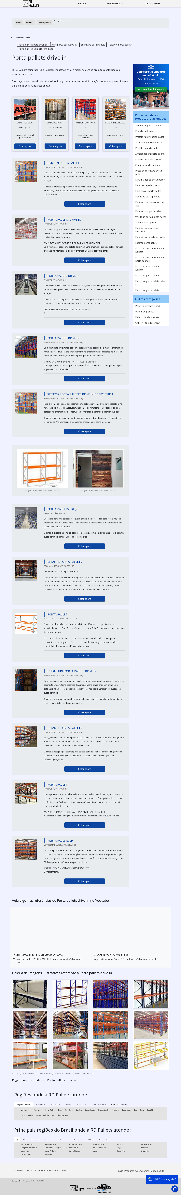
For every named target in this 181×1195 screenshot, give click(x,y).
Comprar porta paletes (147, 165)
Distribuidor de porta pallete (150, 179)
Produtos (114, 3)
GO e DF (90, 1139)
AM (100, 1139)
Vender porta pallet (145, 222)
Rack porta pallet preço (147, 185)
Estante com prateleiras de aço (149, 204)
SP (39, 1139)
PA (107, 1139)
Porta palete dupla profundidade (36, 48)
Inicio (82, 3)
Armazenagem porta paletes (150, 153)
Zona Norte (40, 1104)
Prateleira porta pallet (147, 148)
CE (81, 1139)
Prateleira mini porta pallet (149, 136)
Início (120, 1170)
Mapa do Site (157, 1170)
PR (46, 1139)
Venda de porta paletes (147, 196)
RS (60, 1139)
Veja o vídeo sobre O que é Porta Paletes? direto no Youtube (126, 959)
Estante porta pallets (120, 44)
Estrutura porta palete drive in (150, 283)
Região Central (23, 1104)
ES (32, 1139)
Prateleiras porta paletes (148, 159)
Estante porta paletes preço (150, 237)
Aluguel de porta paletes (148, 125)
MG (24, 1139)
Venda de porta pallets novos (150, 216)
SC (53, 1139)
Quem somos (152, 3)
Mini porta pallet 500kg (64, 44)
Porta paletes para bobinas (33, 44)
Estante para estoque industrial (146, 230)
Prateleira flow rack (145, 131)
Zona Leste (81, 1104)
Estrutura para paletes (93, 44)
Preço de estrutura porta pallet (148, 172)
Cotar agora (25, 146)
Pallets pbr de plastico (147, 317)
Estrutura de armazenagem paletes (149, 250)
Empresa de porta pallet (148, 191)
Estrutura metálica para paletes (147, 268)
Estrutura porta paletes (147, 290)
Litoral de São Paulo (119, 1104)
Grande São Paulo (98, 1104)
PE (67, 1139)
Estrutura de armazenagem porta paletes (149, 259)
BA (74, 1139)
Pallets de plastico (144, 311)
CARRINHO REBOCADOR (148, 322)
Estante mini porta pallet (148, 211)
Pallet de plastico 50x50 (147, 306)
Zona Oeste (55, 1104)
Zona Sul (68, 1104)
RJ (17, 1139)
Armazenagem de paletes (148, 142)
